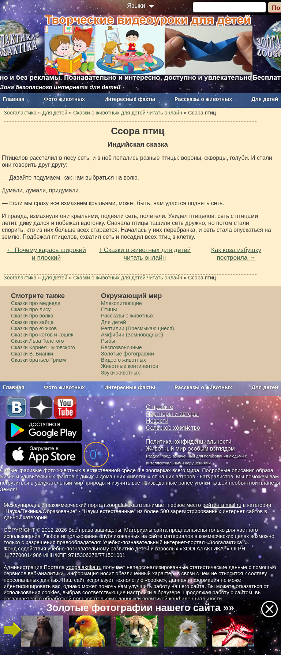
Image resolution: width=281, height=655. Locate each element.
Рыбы (108, 341)
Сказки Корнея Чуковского (43, 347)
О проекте (159, 407)
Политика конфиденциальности (189, 441)
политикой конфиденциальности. (183, 599)
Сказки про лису (30, 309)
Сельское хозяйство (173, 428)
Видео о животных (123, 360)
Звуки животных (120, 373)
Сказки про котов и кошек (42, 335)
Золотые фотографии (127, 354)
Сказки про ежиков (34, 328)
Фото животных (64, 99)
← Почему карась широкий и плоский (46, 253)
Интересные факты (129, 99)
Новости (157, 421)
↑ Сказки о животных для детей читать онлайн (145, 253)
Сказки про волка (32, 316)
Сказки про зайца (32, 322)
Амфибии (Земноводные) (132, 335)
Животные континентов (129, 366)
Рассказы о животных (203, 99)
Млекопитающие (121, 303)
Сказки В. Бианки (32, 354)
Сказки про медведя (35, 303)
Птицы (109, 309)
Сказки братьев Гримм (38, 360)
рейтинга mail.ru (221, 505)
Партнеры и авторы (172, 414)
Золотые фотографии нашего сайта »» (140, 607)
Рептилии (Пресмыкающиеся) (137, 328)
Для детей (264, 99)
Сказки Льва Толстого (37, 341)
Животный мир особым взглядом (190, 448)
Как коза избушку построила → (236, 253)
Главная (14, 99)
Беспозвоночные (121, 347)
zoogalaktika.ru (84, 567)
